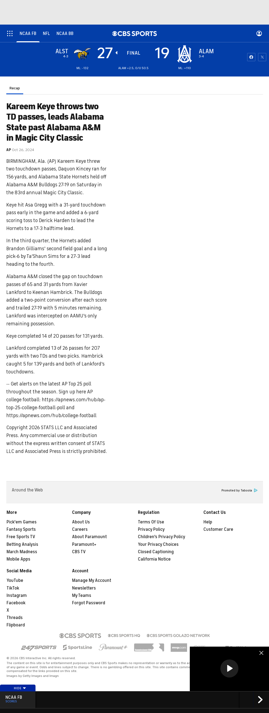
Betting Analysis (22, 544)
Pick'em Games (22, 522)
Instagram (17, 595)
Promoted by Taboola (239, 490)
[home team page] (184, 54)
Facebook (16, 603)
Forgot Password (88, 603)
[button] (229, 668)
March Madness (22, 552)
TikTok (13, 588)
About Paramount (89, 537)
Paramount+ (84, 544)
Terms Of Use (151, 522)
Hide (20, 688)
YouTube (15, 580)
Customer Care (218, 529)
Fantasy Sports (21, 529)
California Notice (154, 559)
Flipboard (16, 625)
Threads (15, 617)
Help (207, 522)
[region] (229, 669)
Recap (15, 88)
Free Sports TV (21, 537)
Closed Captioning (156, 552)
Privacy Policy (151, 529)
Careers (80, 529)
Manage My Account (91, 580)
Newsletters (84, 588)
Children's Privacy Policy (161, 537)
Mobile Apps (18, 559)
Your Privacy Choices (158, 544)
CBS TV (79, 552)
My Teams (81, 595)
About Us (81, 522)
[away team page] (82, 54)
